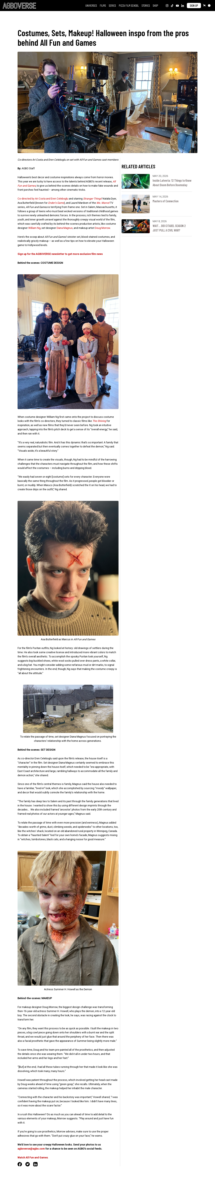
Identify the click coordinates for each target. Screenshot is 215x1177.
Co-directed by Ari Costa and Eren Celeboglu (43, 198)
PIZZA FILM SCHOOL (129, 5)
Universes (91, 5)
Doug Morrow (102, 227)
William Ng (34, 227)
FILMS (103, 5)
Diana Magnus (65, 227)
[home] (19, 5)
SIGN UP (194, 5)
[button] (207, 5)
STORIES (146, 5)
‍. (33, 1157)
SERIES (112, 5)
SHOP (155, 5)
